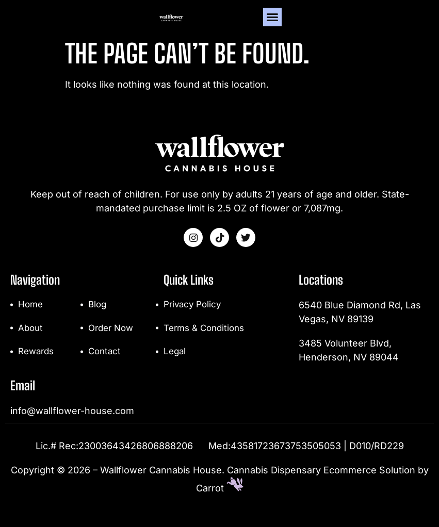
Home (31, 318)
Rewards (37, 366)
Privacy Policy (194, 318)
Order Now (112, 342)
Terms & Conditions (206, 342)
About (31, 342)
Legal (175, 366)
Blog (98, 318)
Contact (105, 366)
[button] (419, 24)
